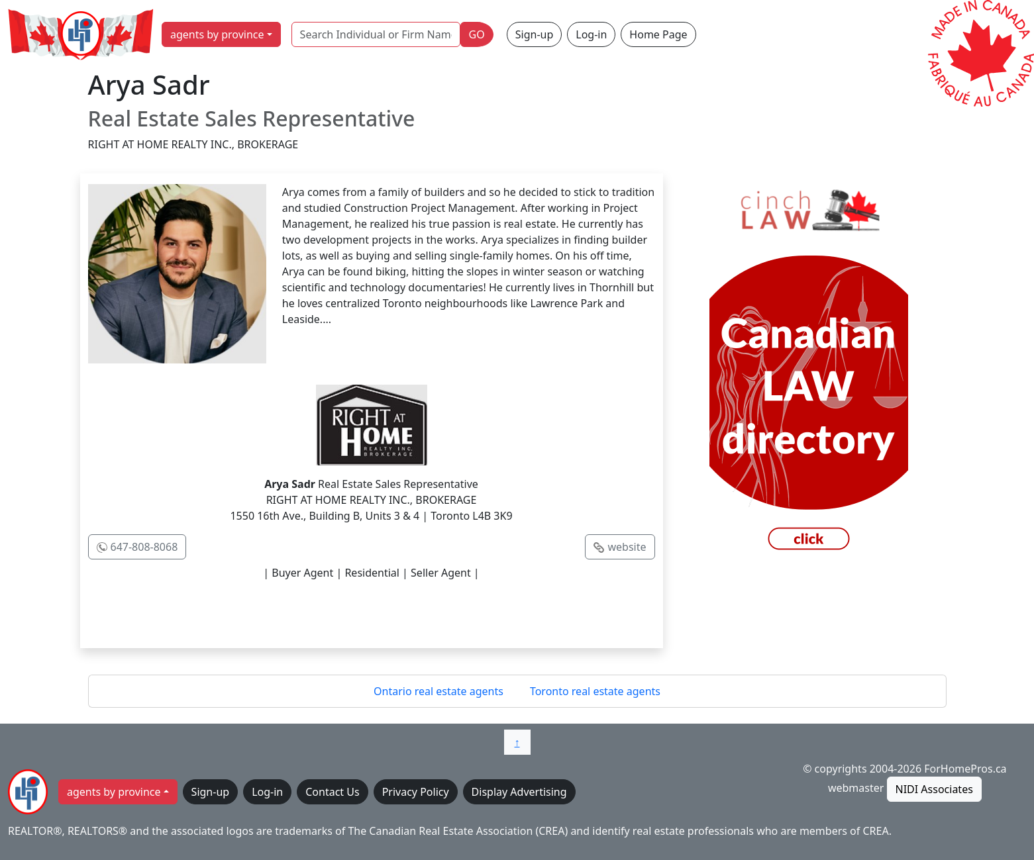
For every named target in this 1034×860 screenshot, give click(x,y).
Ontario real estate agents (438, 691)
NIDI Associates (934, 789)
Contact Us (332, 792)
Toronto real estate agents (595, 691)
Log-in (591, 34)
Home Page (658, 34)
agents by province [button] (217, 34)
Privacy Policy (415, 792)
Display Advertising (519, 792)
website (626, 547)
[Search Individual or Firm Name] (375, 34)
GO (477, 34)
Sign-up (534, 34)
